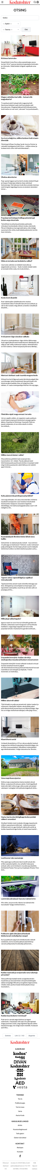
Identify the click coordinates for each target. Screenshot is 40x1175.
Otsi (26, 29)
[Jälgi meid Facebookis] (20, 1156)
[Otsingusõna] (20, 18)
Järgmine (31, 1036)
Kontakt (20, 1152)
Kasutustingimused (20, 1129)
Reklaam (20, 1147)
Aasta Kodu (20, 1115)
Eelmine (8, 1036)
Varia (20, 1111)
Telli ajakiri (20, 1133)
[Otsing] (34, 2)
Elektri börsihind (20, 1138)
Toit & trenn (20, 1107)
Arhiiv (20, 1125)
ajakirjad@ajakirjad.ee (17, 1166)
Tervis (20, 1099)
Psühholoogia (20, 1103)
